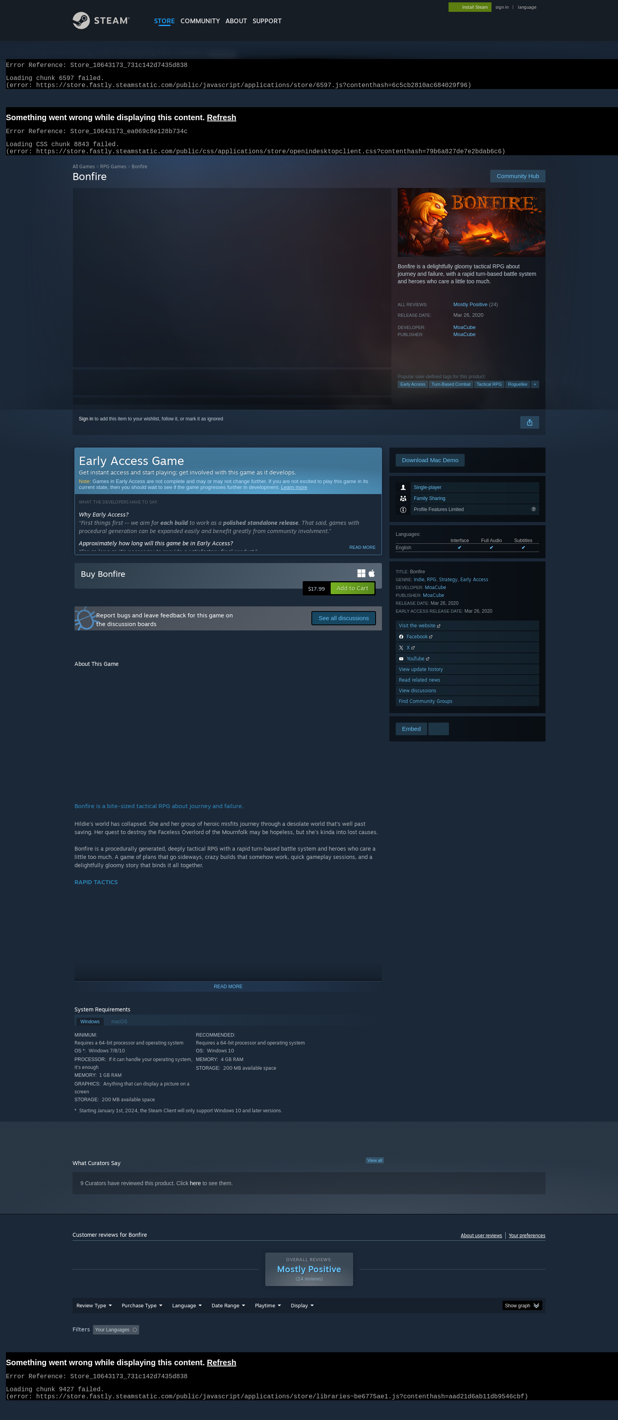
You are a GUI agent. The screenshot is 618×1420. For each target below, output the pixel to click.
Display (299, 1320)
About (236, 21)
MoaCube (464, 337)
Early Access (412, 393)
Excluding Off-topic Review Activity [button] (192, 1345)
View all (374, 1169)
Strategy (448, 589)
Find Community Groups (425, 711)
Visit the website (420, 635)
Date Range (225, 1320)
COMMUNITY (200, 21)
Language (184, 1320)
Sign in (86, 428)
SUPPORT (267, 21)
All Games (84, 176)
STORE (164, 21)
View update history (421, 679)
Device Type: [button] (476, 1345)
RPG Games (113, 176)
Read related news (419, 689)
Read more (362, 556)
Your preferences (527, 1245)
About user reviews (481, 1245)
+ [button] (535, 393)
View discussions (417, 700)
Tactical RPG (489, 393)
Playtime (265, 1320)
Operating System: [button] (375, 1345)
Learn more (294, 497)
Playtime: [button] (252, 1345)
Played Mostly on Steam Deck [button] (309, 1345)
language (527, 7)
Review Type (91, 1320)
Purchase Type (139, 1320)
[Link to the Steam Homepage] (107, 27)
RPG (431, 589)
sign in (501, 7)
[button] (352, 597)
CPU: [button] (416, 1345)
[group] (309, 1345)
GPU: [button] (442, 1345)
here (195, 1193)
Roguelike (517, 393)
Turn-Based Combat (451, 393)
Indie (419, 589)
